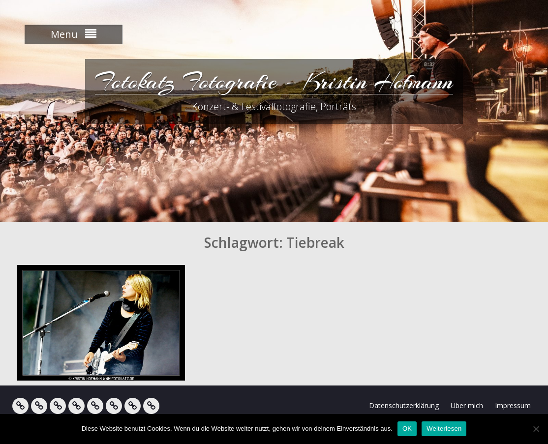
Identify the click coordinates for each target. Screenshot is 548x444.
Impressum (513, 405)
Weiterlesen (443, 428)
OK (407, 428)
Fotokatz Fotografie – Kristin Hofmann (274, 81)
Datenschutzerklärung (404, 405)
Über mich (467, 405)
